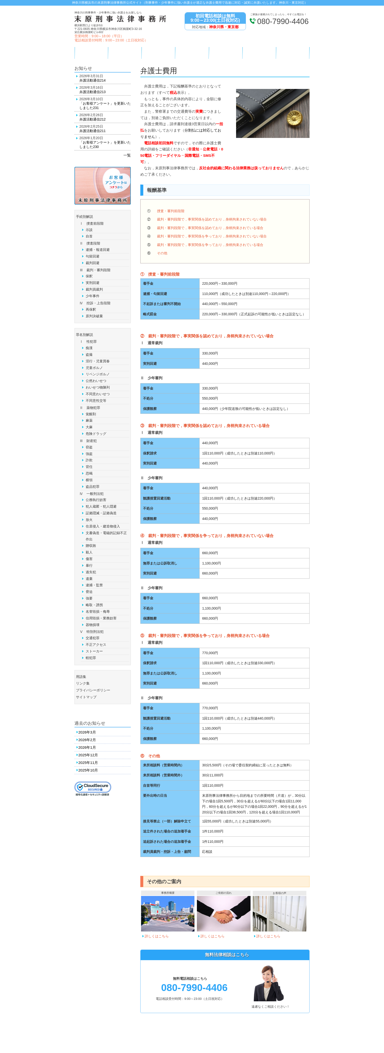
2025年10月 (88, 770)
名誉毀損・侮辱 (98, 611)
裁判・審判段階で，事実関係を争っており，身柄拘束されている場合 (210, 245)
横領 (89, 480)
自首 (89, 236)
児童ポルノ (94, 368)
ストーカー (94, 651)
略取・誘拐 (94, 605)
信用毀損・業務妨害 (101, 618)
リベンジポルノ (98, 374)
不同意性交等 (96, 401)
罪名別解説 (84, 335)
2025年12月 (88, 755)
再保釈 (91, 309)
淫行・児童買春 (98, 361)
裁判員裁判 (94, 289)
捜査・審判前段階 (170, 211)
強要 (89, 598)
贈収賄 (91, 546)
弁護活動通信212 (92, 119)
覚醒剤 (91, 414)
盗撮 (89, 354)
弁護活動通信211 (92, 131)
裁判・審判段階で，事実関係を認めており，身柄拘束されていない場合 (212, 219)
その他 (162, 253)
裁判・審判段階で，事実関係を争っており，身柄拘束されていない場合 (212, 236)
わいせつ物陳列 (98, 387)
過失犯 (91, 572)
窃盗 (89, 447)
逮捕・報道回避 (98, 250)
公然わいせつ (96, 381)
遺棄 (89, 579)
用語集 (81, 677)
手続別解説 (84, 217)
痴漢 (89, 348)
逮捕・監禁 (94, 585)
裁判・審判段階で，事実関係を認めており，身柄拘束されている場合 (210, 228)
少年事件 (92, 296)
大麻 (89, 427)
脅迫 (89, 592)
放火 (89, 520)
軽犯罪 (91, 658)
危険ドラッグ (96, 434)
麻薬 (89, 420)
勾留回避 (92, 256)
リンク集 (83, 683)
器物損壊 (92, 625)
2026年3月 (87, 732)
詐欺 (89, 460)
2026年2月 (87, 740)
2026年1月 (87, 747)
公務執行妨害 (96, 500)
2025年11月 (88, 762)
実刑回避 (92, 283)
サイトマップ (86, 697)
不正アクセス (96, 645)
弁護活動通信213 (92, 92)
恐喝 (89, 473)
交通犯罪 (92, 638)
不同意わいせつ (98, 394)
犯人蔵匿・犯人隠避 (101, 506)
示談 (89, 230)
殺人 (89, 552)
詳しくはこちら (157, 936)
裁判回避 (92, 263)
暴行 (89, 565)
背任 (89, 467)
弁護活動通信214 (92, 80)
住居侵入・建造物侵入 (103, 526)
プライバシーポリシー (93, 690)
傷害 (89, 559)
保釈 (89, 276)
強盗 (89, 454)
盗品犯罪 (92, 487)
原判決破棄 (94, 316)
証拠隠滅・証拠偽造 (101, 513)
